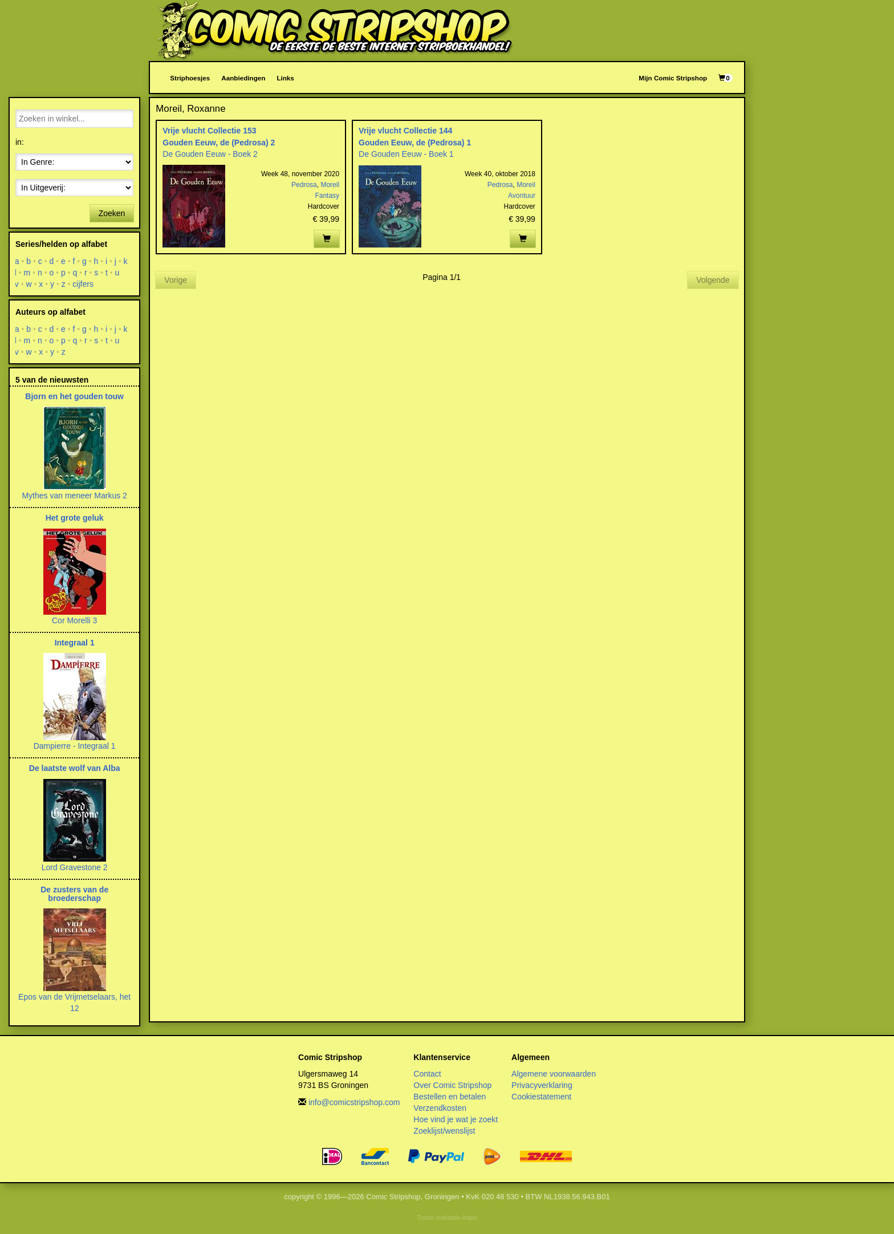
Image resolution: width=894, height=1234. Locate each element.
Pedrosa (304, 185)
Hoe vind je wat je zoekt (455, 1119)
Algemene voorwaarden (553, 1073)
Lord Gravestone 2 (75, 867)
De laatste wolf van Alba (74, 768)
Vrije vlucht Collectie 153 (209, 130)
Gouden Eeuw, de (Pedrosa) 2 (218, 142)
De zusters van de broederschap (74, 894)
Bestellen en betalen (449, 1096)
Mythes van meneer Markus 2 (74, 495)
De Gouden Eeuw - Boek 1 (406, 154)
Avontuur (521, 196)
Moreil (329, 185)
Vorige (175, 280)
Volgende (712, 280)
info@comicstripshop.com (354, 1102)
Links (285, 78)
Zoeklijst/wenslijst (444, 1130)
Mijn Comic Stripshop (673, 78)
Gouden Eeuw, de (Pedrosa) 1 (415, 142)
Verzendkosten (439, 1108)
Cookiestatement (541, 1096)
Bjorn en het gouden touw (74, 396)
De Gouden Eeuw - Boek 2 (210, 154)
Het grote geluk (75, 517)
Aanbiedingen (243, 78)
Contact (427, 1073)
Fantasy (327, 196)
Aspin (469, 1217)
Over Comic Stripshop (452, 1085)
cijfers (84, 284)
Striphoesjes (190, 78)
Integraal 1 (75, 642)
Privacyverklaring (541, 1085)
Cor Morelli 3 (74, 620)
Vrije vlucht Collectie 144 (405, 130)
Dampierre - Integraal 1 (75, 745)
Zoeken (112, 213)
